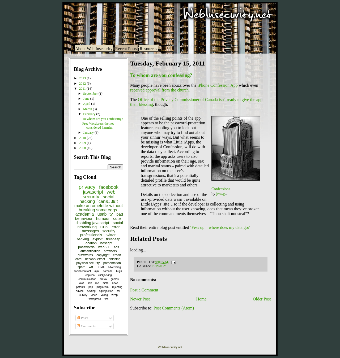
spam (81, 267)
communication (87, 279)
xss (106, 299)
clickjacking (105, 275)
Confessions (220, 189)
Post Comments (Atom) (174, 308)
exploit (97, 239)
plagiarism (102, 287)
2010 (83, 138)
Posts (82, 318)
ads (116, 247)
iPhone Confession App (218, 85)
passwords (86, 247)
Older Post (262, 299)
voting (104, 295)
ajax (97, 271)
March (88, 109)
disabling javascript (92, 222)
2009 (83, 143)
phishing (115, 259)
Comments (86, 326)
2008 (83, 148)
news (115, 283)
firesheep (113, 239)
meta (105, 283)
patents (80, 287)
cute (117, 218)
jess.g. (221, 193)
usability (105, 214)
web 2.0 (104, 247)
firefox (103, 279)
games (115, 279)
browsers (110, 251)
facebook (108, 187)
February (89, 114)
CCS (104, 227)
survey (83, 295)
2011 (83, 88)
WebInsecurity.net (170, 347)
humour (103, 218)
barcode (108, 271)
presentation (112, 263)
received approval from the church (159, 90)
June (86, 99)
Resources (148, 48)
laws (81, 283)
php (90, 287)
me (97, 283)
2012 (83, 83)
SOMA (100, 267)
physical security (88, 263)
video (94, 295)
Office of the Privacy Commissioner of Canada (178, 99)
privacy (87, 187)
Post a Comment (144, 290)
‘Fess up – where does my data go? (220, 227)
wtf (91, 267)
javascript (93, 192)
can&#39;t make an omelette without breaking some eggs (98, 205)
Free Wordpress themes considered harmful (98, 125)
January (89, 132)
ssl (118, 291)
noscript (106, 243)
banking (83, 239)
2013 (83, 78)
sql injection (106, 291)
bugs (119, 271)
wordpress (95, 299)
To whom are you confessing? (102, 119)
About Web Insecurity (94, 48)
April (87, 104)
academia (84, 214)
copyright (102, 255)
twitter (111, 235)
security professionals (97, 233)
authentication (90, 251)
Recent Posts (126, 48)
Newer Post (140, 299)
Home (201, 299)
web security (99, 194)
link (90, 283)
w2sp (115, 295)
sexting (91, 291)
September (91, 93)
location (91, 243)
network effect (95, 259)
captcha (90, 275)
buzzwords (85, 255)
